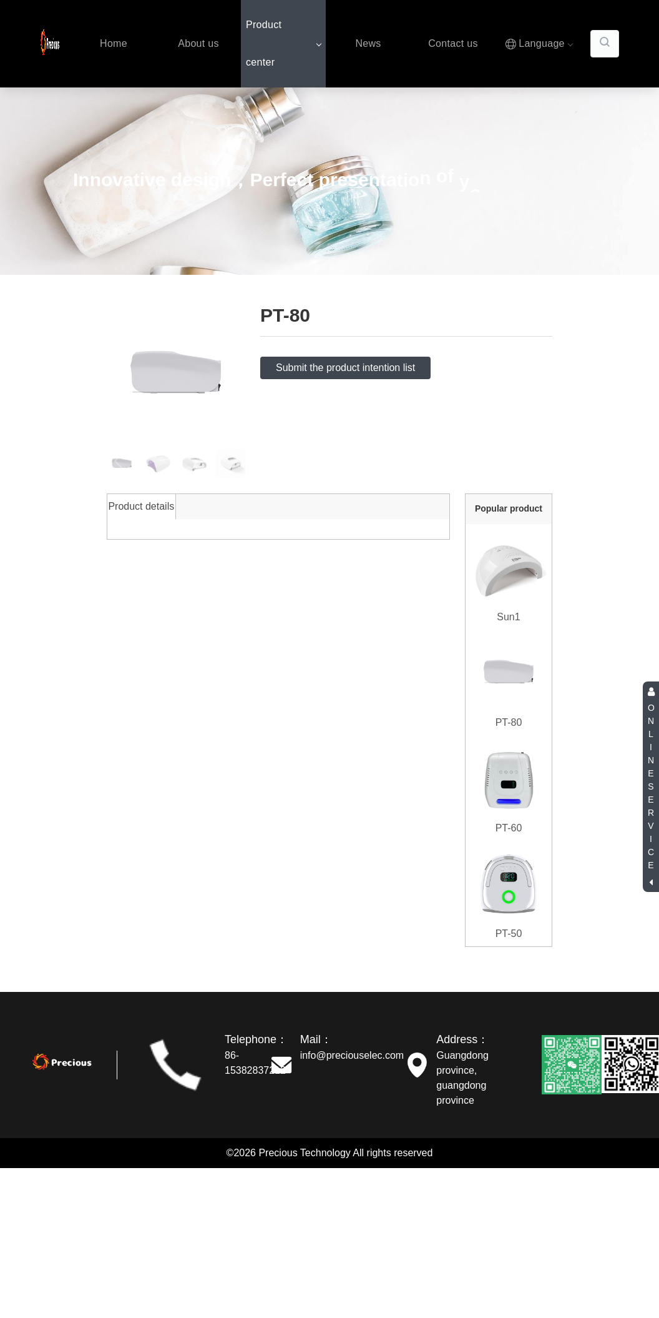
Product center (283, 43)
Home (113, 43)
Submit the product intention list (345, 367)
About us (198, 43)
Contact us (452, 43)
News (368, 43)
